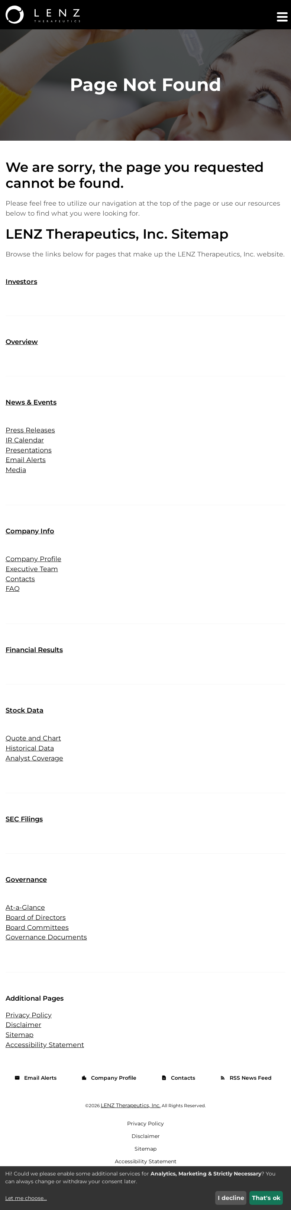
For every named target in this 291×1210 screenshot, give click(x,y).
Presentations (29, 461)
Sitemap (20, 1047)
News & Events (31, 413)
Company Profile (34, 570)
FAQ (13, 600)
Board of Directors (36, 929)
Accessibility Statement (45, 1057)
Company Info (30, 542)
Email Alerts (26, 471)
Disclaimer (24, 1037)
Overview (22, 352)
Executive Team (32, 580)
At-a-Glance (26, 919)
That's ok (266, 1197)
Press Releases (30, 440)
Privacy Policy (29, 1027)
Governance (26, 891)
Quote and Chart (34, 750)
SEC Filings (24, 831)
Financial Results (34, 661)
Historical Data (30, 760)
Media (16, 481)
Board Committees (37, 939)
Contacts (20, 590)
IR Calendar (25, 451)
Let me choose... (26, 1198)
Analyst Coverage (35, 770)
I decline (231, 1197)
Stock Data (24, 722)
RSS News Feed (246, 1091)
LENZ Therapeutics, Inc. (131, 1118)
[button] (281, 16)
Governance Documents (46, 949)
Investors (21, 292)
